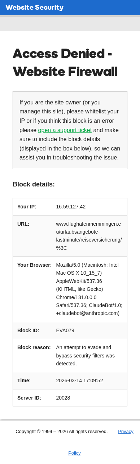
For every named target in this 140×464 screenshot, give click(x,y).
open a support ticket (65, 130)
